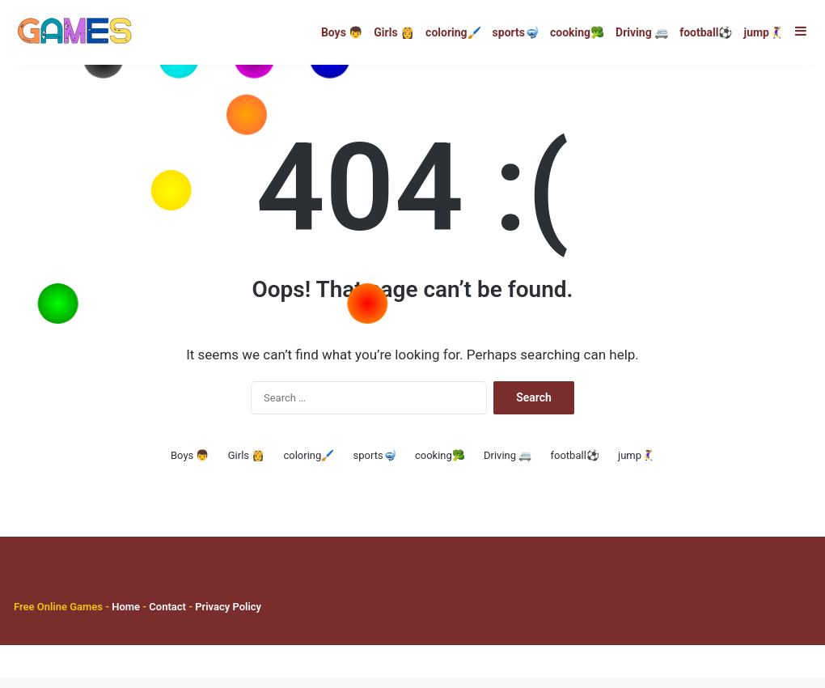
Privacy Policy (226, 616)
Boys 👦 (341, 32)
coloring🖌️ (452, 32)
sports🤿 (516, 32)
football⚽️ (705, 32)
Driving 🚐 (642, 32)
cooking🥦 (577, 32)
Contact (168, 616)
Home (126, 616)
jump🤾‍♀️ (764, 32)
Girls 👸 (394, 32)
